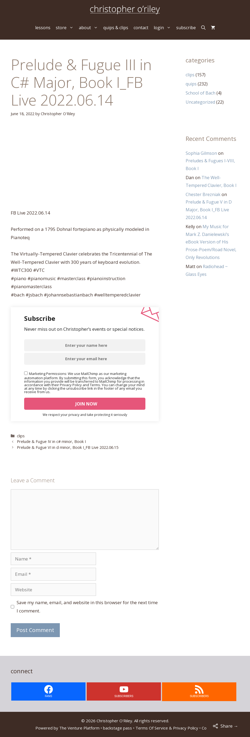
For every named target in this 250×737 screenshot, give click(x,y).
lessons (42, 28)
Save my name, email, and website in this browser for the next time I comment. (87, 606)
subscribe (186, 28)
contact (141, 28)
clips (21, 435)
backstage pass (117, 728)
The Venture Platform (79, 728)
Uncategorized (200, 102)
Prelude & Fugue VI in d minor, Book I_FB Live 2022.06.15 (67, 447)
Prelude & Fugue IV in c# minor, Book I (51, 441)
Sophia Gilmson (201, 153)
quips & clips (115, 28)
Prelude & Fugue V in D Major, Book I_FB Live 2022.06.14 (209, 209)
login (164, 27)
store (66, 27)
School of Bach (200, 93)
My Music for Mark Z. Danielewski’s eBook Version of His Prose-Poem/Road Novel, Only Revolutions (211, 242)
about (90, 27)
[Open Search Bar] (203, 27)
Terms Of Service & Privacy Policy (166, 728)
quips (191, 84)
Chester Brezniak (203, 194)
